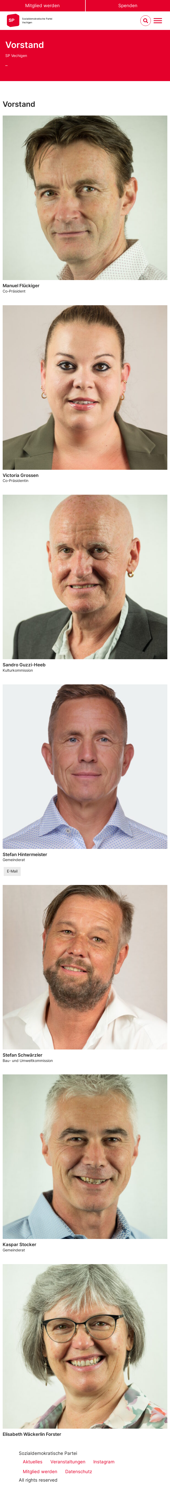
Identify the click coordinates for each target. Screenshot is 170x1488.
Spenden (127, 5)
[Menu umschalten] (158, 20)
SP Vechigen (16, 55)
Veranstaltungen (67, 1461)
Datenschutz (78, 1471)
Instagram (104, 1461)
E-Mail (12, 871)
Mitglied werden (42, 5)
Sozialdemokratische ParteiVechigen (37, 20)
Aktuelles (32, 1461)
